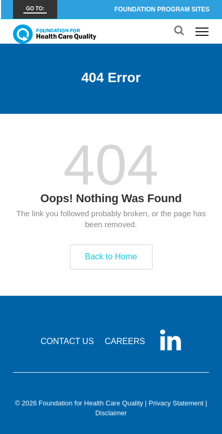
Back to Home (111, 256)
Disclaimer (111, 413)
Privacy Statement (176, 403)
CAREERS (125, 341)
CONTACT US (67, 341)
